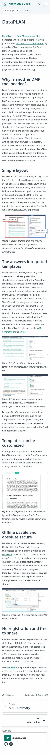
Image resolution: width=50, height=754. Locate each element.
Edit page (8, 695)
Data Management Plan (28, 36)
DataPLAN (7, 36)
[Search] (39, 3)
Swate (23, 331)
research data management (30, 43)
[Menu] (46, 4)
